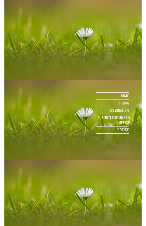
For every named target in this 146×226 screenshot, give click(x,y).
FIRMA (124, 103)
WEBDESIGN (119, 110)
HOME (124, 96)
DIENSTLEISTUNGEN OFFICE (114, 120)
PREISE (123, 129)
